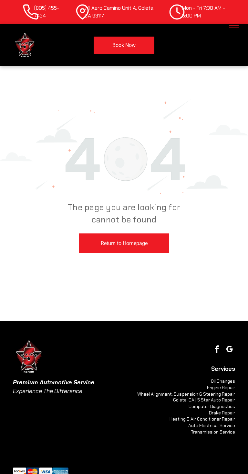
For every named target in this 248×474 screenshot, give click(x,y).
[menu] (233, 25)
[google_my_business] (229, 350)
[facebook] (216, 350)
